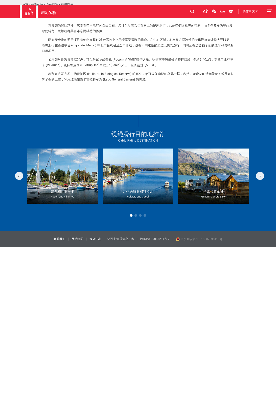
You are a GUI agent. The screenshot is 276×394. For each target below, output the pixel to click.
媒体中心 (95, 385)
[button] (12, 322)
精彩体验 (37, 108)
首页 (25, 108)
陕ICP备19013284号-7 (155, 385)
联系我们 (59, 385)
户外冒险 (52, 108)
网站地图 (77, 385)
